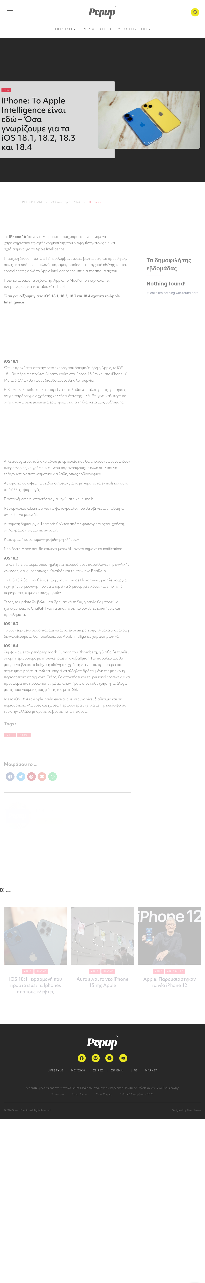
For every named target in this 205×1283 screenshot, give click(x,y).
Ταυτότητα (57, 1094)
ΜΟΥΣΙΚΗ (78, 1070)
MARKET (151, 1070)
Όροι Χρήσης (104, 1094)
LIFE (134, 1070)
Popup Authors (80, 1094)
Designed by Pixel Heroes (186, 1110)
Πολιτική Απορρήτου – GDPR (137, 1094)
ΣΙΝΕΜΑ (117, 1070)
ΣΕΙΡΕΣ (98, 1070)
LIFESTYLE (55, 1070)
